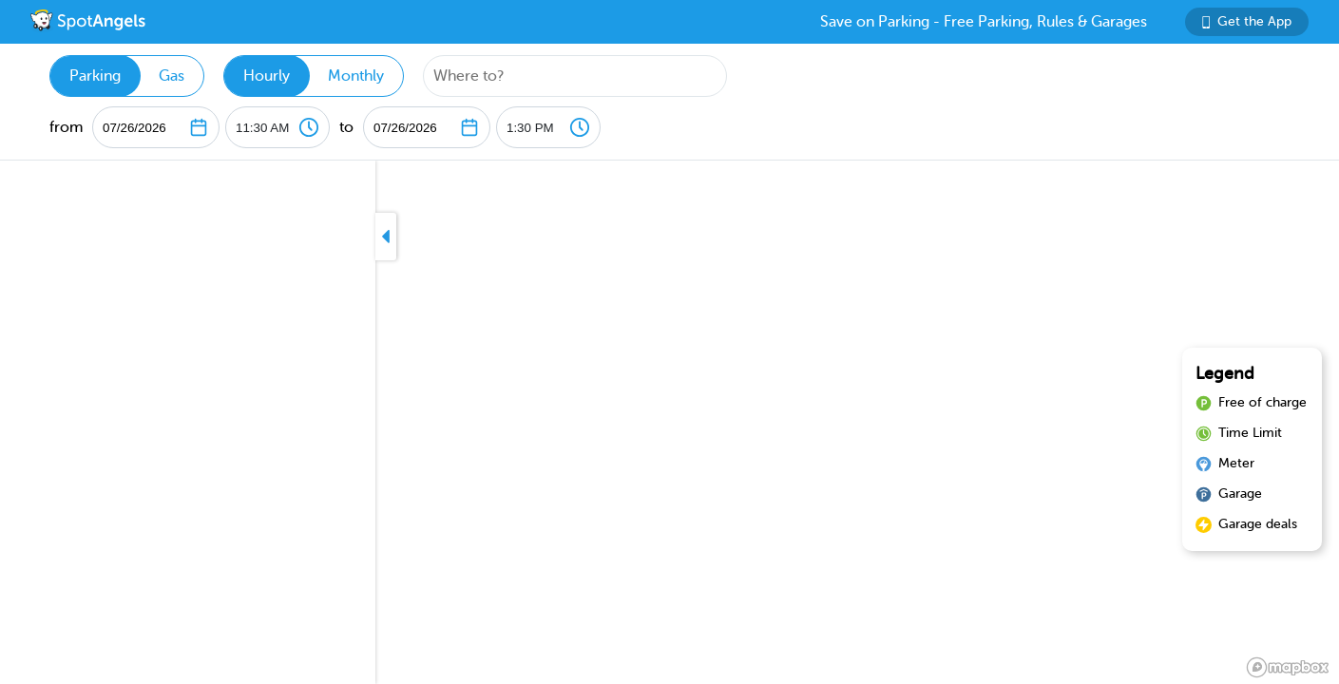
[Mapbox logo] (1287, 667)
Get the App (1246, 21)
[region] (669, 422)
